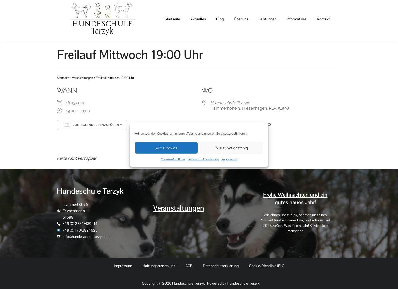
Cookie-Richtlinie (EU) (266, 265)
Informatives (297, 19)
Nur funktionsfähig (231, 148)
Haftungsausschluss (158, 265)
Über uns (241, 19)
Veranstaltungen (84, 78)
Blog (220, 19)
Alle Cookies (166, 148)
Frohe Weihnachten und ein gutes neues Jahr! (295, 198)
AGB (189, 265)
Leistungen (267, 19)
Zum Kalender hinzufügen (92, 124)
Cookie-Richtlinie (173, 159)
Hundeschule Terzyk (229, 102)
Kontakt (323, 19)
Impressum (229, 159)
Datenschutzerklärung (203, 159)
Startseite (172, 19)
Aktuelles (198, 19)
